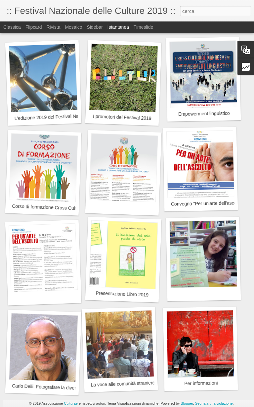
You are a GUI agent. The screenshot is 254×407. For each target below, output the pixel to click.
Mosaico (73, 27)
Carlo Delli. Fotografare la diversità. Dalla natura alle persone (74, 388)
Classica (12, 27)
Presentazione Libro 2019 (122, 294)
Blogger (187, 403)
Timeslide (143, 27)
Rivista (53, 27)
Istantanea (118, 27)
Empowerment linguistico (204, 114)
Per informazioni (201, 383)
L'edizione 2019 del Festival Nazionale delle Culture (67, 116)
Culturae (71, 403)
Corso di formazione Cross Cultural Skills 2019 (60, 208)
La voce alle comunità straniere (123, 384)
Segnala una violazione (214, 403)
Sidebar (95, 27)
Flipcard (33, 27)
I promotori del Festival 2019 (122, 117)
